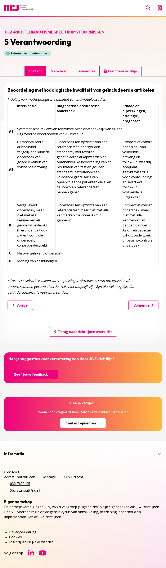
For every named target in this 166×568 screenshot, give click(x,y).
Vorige (20, 305)
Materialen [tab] (59, 71)
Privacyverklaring (22, 532)
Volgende (143, 305)
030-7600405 (20, 483)
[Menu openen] (159, 8)
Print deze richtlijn (120, 71)
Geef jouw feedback (33, 374)
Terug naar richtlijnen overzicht (83, 331)
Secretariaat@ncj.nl (25, 490)
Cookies (15, 537)
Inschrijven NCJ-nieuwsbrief (31, 542)
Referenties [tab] (85, 71)
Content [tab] (35, 71)
